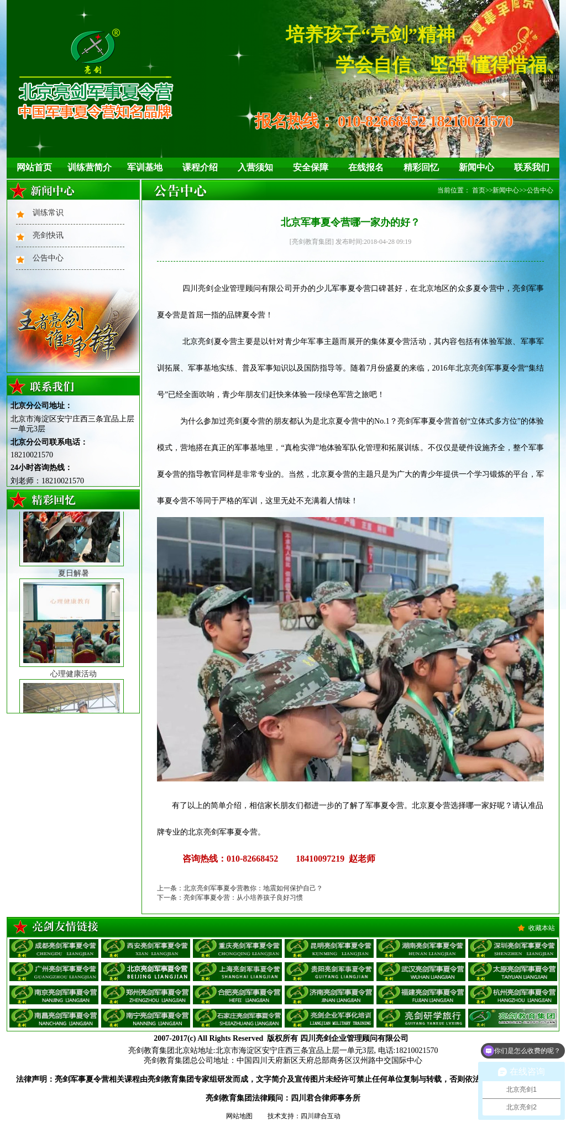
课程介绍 (200, 167)
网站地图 (239, 1116)
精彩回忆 (421, 167)
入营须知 (255, 167)
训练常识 (48, 212)
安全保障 (310, 167)
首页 (478, 190)
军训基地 (145, 167)
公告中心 (48, 258)
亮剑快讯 (48, 235)
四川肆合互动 (320, 1116)
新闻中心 (476, 167)
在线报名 (366, 167)
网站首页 (34, 167)
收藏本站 (541, 928)
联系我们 (531, 167)
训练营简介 (89, 167)
